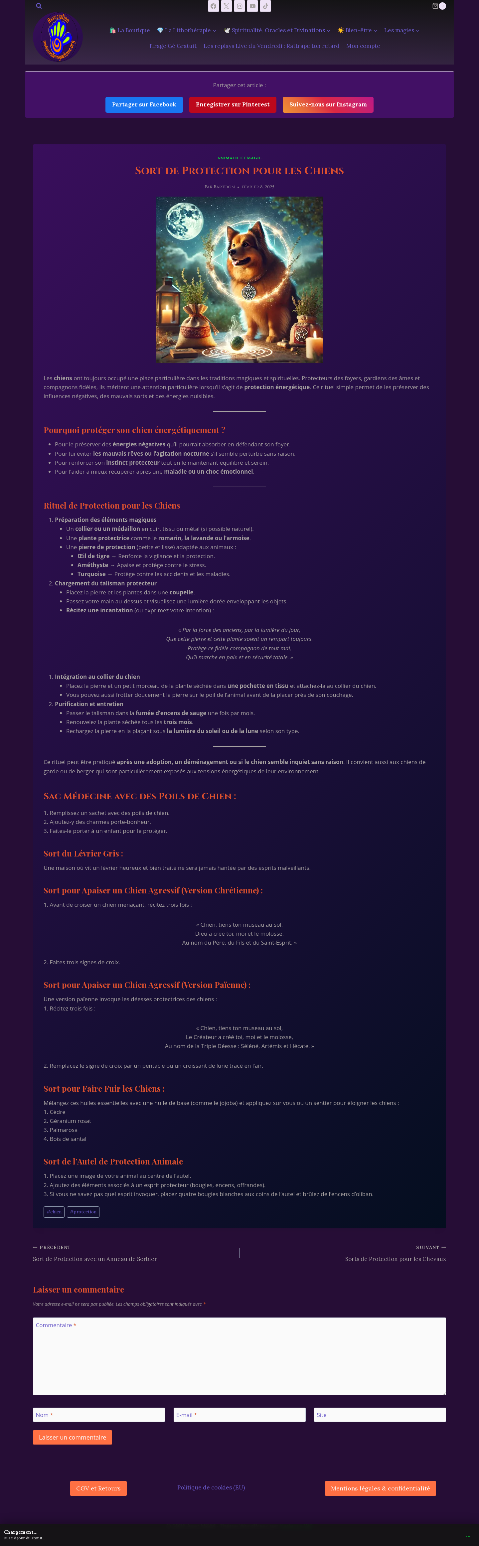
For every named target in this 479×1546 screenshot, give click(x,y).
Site (322, 1415)
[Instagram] (239, 6)
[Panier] (439, 6)
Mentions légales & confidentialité (380, 1488)
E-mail (186, 1415)
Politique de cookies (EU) (211, 1487)
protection (83, 1212)
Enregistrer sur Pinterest (233, 104)
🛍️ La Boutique (129, 30)
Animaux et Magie (239, 158)
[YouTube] (252, 6)
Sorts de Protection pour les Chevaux (345, 1253)
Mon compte (363, 46)
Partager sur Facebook (144, 104)
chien (54, 1212)
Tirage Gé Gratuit (173, 46)
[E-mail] (240, 1415)
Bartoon (224, 187)
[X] (226, 6)
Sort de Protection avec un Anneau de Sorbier (133, 1253)
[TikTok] (265, 6)
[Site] (380, 1415)
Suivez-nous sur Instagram (328, 104)
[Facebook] (213, 6)
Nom (45, 1415)
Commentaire (56, 1325)
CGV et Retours (98, 1488)
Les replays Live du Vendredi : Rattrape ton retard (272, 46)
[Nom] (99, 1415)
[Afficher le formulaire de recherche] (39, 6)
